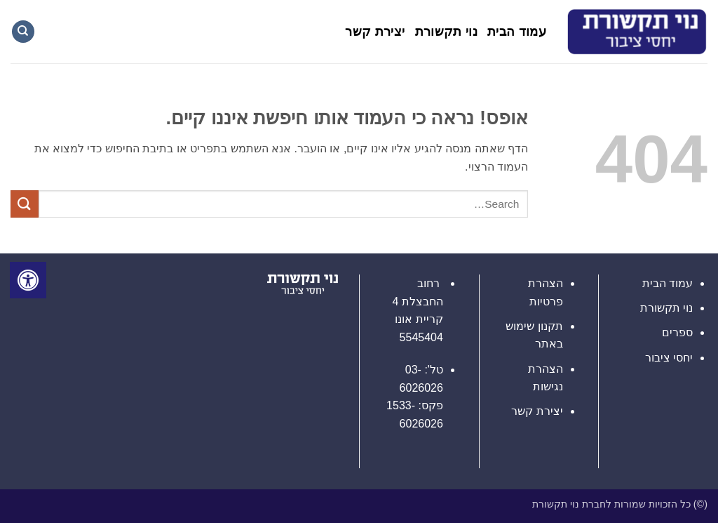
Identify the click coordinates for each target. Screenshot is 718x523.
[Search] (23, 32)
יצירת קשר (375, 32)
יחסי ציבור (669, 358)
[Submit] (25, 204)
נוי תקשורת (446, 32)
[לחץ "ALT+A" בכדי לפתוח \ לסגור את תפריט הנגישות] (28, 280)
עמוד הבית (516, 32)
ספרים (677, 332)
